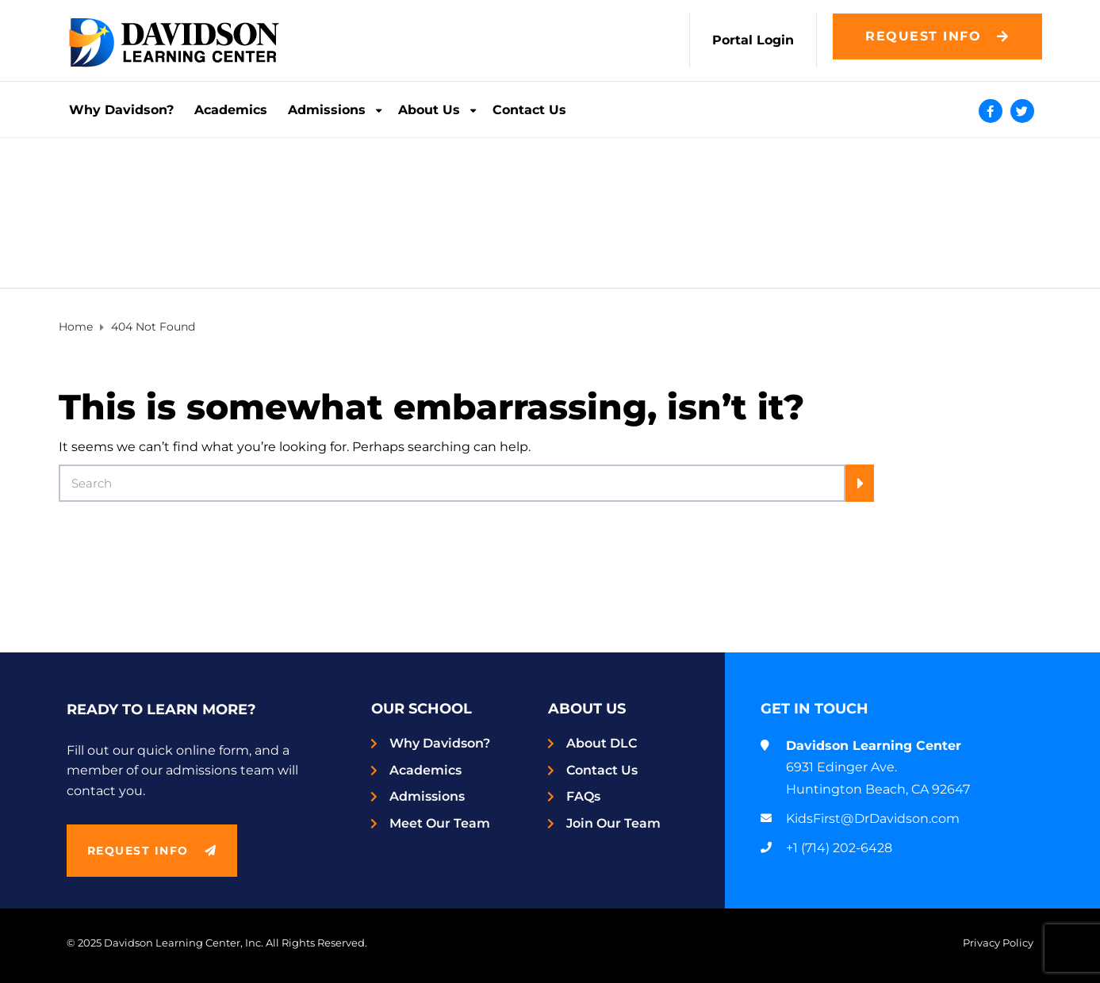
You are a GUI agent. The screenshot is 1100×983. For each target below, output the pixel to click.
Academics (230, 109)
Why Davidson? (121, 109)
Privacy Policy (998, 943)
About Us (429, 109)
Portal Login (753, 40)
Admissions (327, 109)
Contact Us (529, 109)
